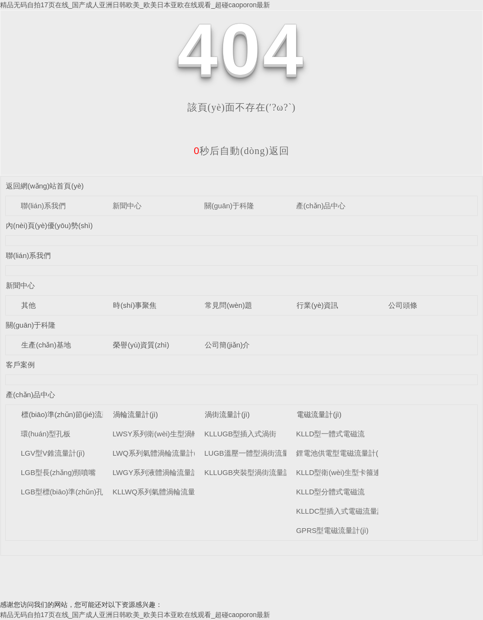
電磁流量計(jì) (319, 414)
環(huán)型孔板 (46, 434)
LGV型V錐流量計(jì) (53, 453)
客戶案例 (20, 364)
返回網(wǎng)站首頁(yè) (45, 186)
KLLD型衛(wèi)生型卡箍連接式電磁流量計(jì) (368, 472)
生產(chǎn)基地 (46, 345)
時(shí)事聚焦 (134, 305)
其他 (28, 305)
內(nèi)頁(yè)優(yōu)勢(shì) (49, 225)
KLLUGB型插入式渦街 (240, 434)
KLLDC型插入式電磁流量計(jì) (344, 511)
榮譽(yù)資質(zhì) (141, 345)
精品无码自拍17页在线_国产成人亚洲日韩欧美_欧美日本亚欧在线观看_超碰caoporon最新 (135, 5)
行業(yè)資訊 (317, 305)
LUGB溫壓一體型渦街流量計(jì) (254, 453)
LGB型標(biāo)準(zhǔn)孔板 (66, 492)
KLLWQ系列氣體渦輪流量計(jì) (162, 492)
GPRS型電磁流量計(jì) (332, 530)
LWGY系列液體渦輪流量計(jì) (160, 472)
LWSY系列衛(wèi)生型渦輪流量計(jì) (171, 434)
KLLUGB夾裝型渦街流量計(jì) (251, 472)
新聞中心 (127, 206)
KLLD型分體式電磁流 (330, 492)
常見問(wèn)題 (228, 305)
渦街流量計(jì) (227, 414)
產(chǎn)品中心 (320, 206)
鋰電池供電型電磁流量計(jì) (340, 453)
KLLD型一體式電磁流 (330, 434)
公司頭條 (402, 305)
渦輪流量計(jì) (135, 414)
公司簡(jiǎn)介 (227, 345)
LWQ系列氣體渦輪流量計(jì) (157, 453)
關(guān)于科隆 (229, 206)
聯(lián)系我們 (43, 206)
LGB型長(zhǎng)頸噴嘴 (58, 472)
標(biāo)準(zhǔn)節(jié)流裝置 (68, 414)
